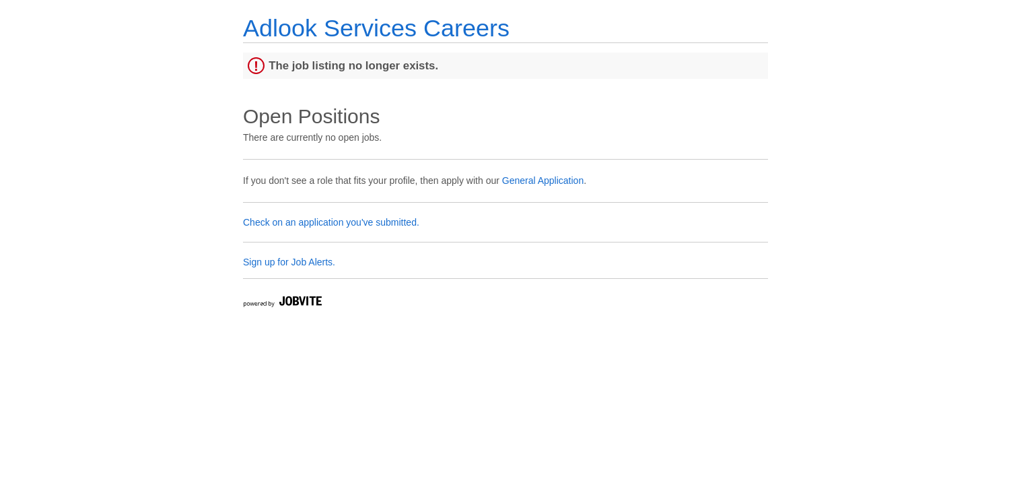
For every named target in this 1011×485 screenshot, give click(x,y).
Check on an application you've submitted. (331, 222)
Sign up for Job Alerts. (289, 262)
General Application (543, 180)
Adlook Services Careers (376, 28)
